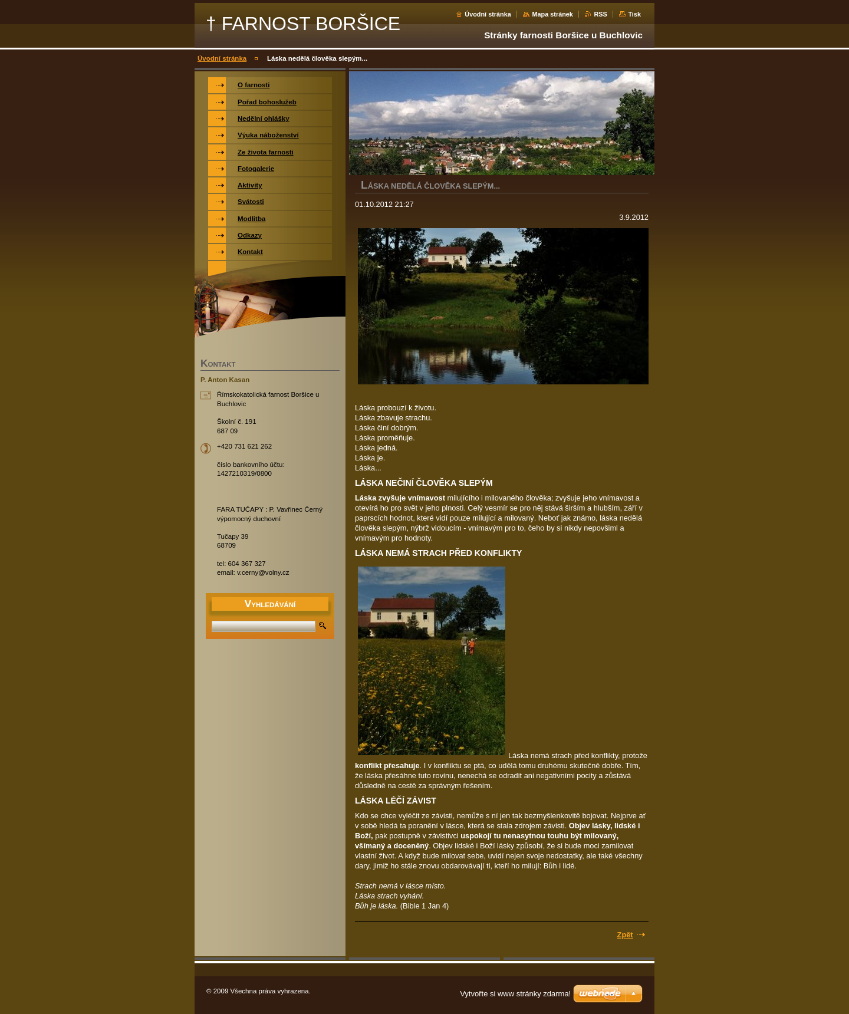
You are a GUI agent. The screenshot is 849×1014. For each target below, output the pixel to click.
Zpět (625, 934)
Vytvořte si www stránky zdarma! (515, 993)
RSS (600, 14)
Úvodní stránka (488, 14)
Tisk (634, 14)
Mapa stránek (552, 14)
